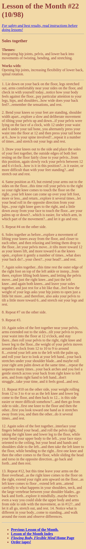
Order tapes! (21, 542)
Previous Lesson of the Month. (34, 530)
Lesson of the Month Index (32, 534)
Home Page (42, 538)
